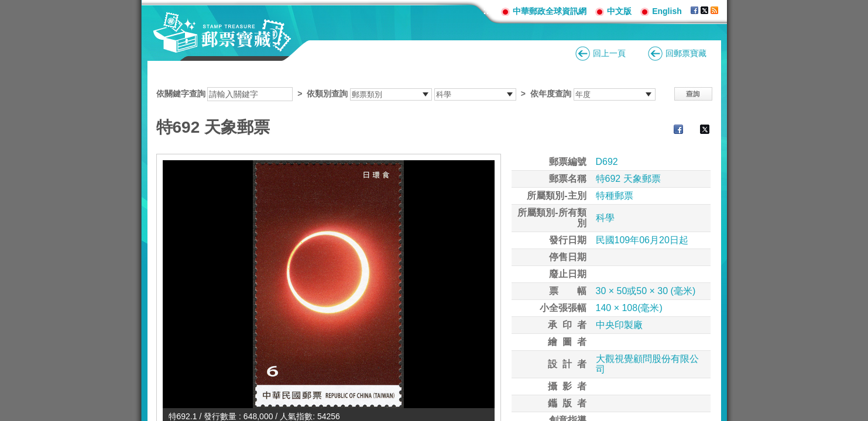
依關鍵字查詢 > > (406, 93)
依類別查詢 (327, 93)
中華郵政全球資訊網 (549, 11)
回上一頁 (609, 53)
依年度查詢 (550, 93)
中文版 (619, 11)
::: (487, 11)
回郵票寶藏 (685, 53)
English (667, 11)
